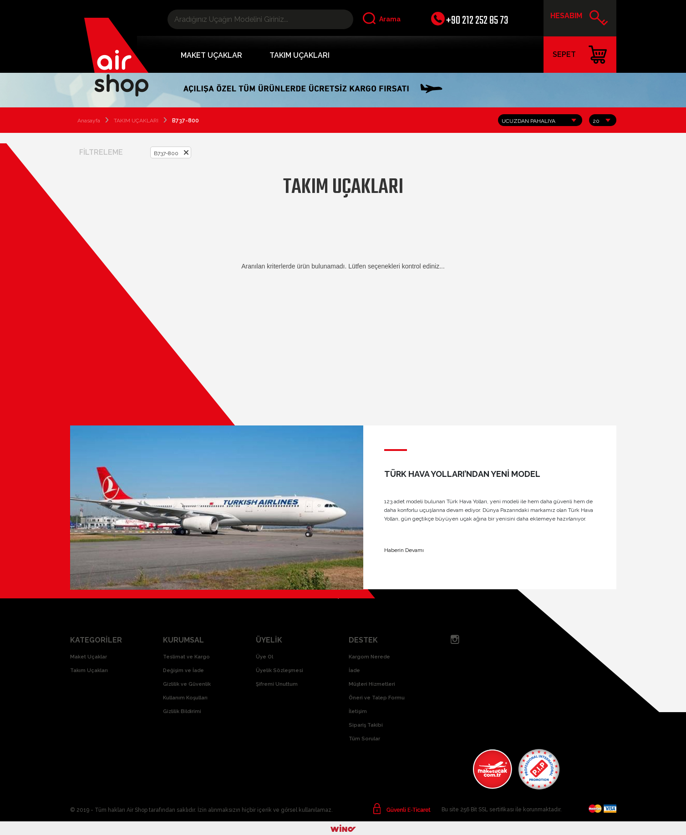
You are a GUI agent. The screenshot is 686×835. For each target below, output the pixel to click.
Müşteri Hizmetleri (372, 684)
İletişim (358, 711)
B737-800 (166, 153)
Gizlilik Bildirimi (182, 711)
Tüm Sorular (364, 739)
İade (354, 670)
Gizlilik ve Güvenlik (187, 684)
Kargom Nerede (369, 657)
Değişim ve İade (183, 670)
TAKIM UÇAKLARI (299, 55)
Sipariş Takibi (366, 725)
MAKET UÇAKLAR (211, 55)
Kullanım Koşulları (185, 698)
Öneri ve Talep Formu (377, 698)
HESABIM (579, 19)
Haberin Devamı (404, 550)
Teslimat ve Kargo (186, 657)
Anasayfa (88, 120)
